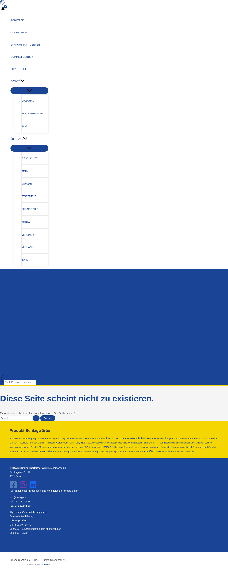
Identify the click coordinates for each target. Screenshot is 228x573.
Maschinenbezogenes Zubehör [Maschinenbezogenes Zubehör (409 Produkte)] (24, 447)
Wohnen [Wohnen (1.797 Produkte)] (169, 451)
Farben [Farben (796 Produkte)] (191, 438)
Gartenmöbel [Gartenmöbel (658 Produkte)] (62, 442)
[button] (29, 81)
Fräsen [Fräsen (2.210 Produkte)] (214, 438)
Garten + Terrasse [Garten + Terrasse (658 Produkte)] (47, 442)
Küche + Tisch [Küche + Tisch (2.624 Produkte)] (155, 442)
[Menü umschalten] (29, 90)
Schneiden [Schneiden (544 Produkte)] (166, 447)
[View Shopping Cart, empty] (3, 9)
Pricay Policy (17, 539)
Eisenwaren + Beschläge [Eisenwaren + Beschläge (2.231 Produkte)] (157, 438)
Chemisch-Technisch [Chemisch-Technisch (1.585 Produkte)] (131, 438)
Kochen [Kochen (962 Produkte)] (132, 442)
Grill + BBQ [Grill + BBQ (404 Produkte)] (75, 443)
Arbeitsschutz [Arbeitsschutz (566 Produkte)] (16, 438)
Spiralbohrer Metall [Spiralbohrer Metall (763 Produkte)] (123, 451)
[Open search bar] (1, 377)
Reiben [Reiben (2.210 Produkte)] (107, 447)
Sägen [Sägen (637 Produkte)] (145, 451)
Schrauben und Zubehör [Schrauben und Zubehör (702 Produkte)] (204, 447)
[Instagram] (23, 487)
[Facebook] (13, 487)
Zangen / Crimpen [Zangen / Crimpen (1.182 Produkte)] (184, 451)
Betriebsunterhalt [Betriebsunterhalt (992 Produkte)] (93, 438)
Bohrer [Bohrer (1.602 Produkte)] (115, 438)
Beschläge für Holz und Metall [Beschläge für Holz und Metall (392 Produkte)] (70, 438)
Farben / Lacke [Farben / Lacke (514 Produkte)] (202, 438)
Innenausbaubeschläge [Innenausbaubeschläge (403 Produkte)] (116, 443)
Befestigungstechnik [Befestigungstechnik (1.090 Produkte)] (33, 438)
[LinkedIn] (33, 487)
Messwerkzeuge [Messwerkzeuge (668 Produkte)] (75, 447)
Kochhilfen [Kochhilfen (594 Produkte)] (141, 443)
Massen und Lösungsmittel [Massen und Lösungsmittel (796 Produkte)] (52, 447)
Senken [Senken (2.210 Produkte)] (76, 451)
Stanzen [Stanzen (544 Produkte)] (137, 451)
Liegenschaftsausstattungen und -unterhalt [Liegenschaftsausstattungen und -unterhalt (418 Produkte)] (184, 443)
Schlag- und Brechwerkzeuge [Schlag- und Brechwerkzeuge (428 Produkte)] (125, 447)
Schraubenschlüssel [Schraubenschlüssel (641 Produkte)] (182, 447)
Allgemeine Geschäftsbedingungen (28, 512)
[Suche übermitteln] (36, 418)
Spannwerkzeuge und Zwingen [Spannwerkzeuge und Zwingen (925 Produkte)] (97, 451)
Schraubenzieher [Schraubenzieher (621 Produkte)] (18, 451)
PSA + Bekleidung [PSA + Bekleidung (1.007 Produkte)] (92, 447)
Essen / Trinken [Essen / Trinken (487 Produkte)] (179, 438)
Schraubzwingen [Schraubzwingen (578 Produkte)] (63, 451)
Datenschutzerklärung (21, 516)
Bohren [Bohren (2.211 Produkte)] (107, 438)
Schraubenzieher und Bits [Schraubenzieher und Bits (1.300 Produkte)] (40, 451)
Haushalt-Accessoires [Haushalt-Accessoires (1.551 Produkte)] (93, 442)
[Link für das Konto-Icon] (2, 3)
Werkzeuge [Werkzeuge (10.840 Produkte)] (156, 451)
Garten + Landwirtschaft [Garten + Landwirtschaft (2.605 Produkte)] (23, 442)
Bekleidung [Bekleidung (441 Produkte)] (50, 438)
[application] (22, 81)
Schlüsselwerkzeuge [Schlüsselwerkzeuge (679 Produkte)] (150, 447)
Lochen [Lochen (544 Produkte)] (208, 443)
